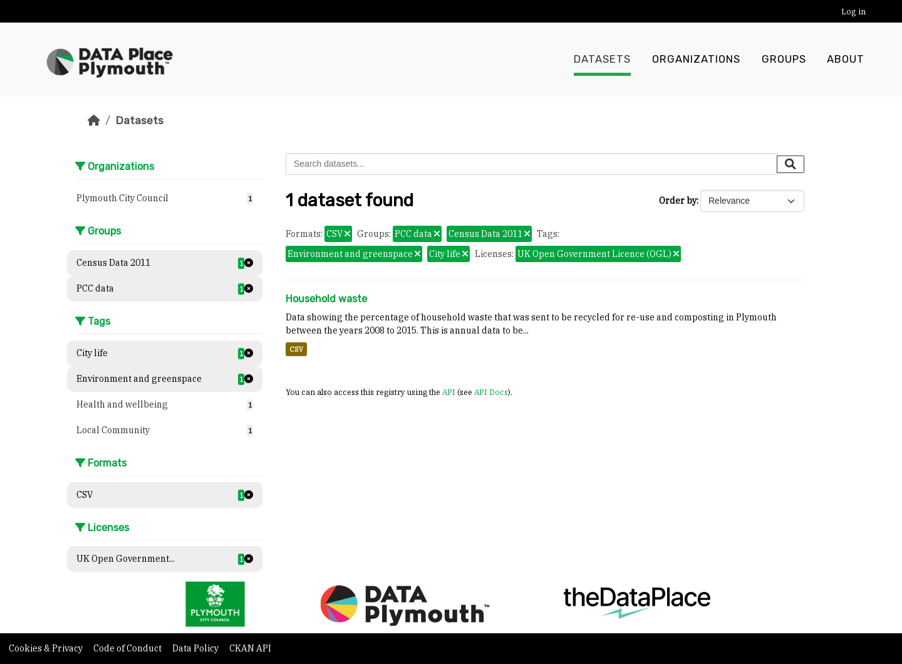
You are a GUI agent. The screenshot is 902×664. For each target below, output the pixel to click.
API (448, 392)
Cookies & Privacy (47, 648)
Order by (678, 200)
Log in (853, 11)
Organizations (696, 59)
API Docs (491, 392)
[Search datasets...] (531, 164)
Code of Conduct (128, 648)
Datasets (602, 59)
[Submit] (790, 164)
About (845, 59)
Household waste (326, 299)
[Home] (94, 120)
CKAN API (250, 648)
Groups (784, 59)
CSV (296, 349)
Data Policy (196, 648)
